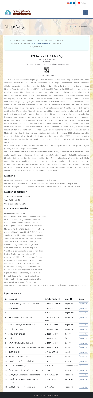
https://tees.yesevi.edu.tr (41, 43)
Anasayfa (73, 27)
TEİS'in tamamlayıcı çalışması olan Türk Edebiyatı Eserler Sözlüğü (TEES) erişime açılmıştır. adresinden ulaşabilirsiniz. (36, 43)
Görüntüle (83, 304)
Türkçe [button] (82, 3)
